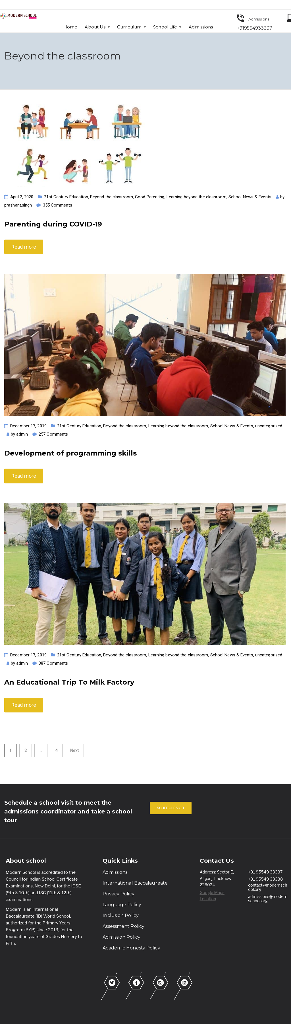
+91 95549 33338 (265, 879)
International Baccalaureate (135, 883)
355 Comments (57, 205)
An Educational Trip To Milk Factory (69, 682)
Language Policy (122, 904)
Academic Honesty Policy (131, 948)
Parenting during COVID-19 (53, 224)
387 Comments (53, 663)
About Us (95, 27)
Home (70, 27)
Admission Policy (121, 937)
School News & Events (249, 196)
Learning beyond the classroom (196, 196)
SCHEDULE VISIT (170, 808)
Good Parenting (149, 196)
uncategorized (268, 425)
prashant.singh (18, 205)
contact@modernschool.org (267, 887)
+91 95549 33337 (265, 872)
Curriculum (129, 27)
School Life (165, 27)
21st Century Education (66, 196)
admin (22, 434)
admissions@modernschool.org (267, 898)
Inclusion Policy (121, 915)
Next (74, 750)
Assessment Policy (123, 926)
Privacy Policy (118, 894)
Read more (23, 247)
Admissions (201, 27)
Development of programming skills (70, 453)
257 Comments (53, 434)
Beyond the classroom (111, 196)
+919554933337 (254, 28)
